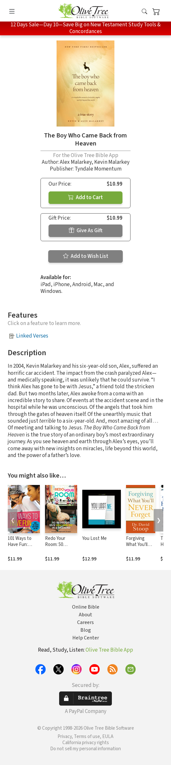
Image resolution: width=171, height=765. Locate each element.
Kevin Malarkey (112, 162)
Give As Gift (86, 230)
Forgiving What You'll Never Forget (139, 544)
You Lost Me (94, 538)
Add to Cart (85, 197)
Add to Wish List (85, 256)
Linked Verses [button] (32, 336)
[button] (144, 12)
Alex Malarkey (76, 162)
